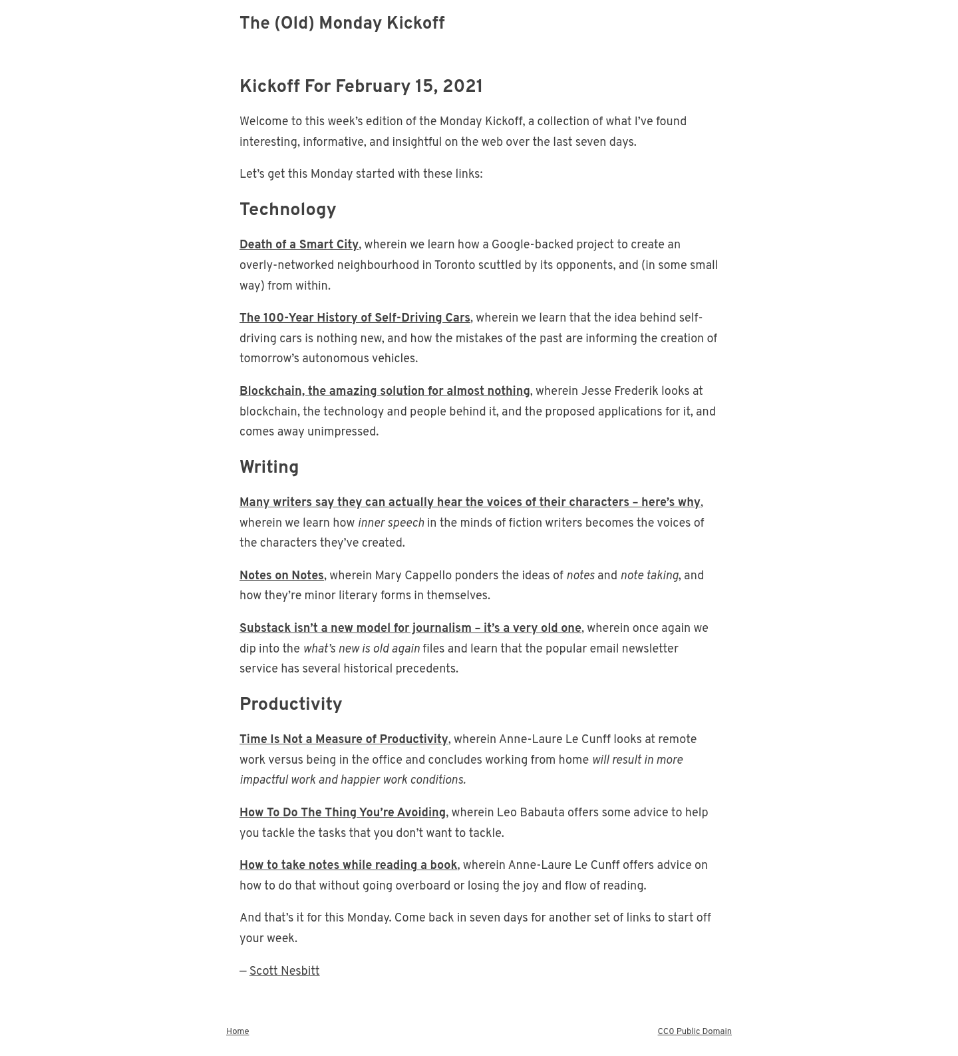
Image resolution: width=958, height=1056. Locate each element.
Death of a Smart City (299, 245)
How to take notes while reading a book (349, 866)
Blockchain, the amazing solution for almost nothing (385, 391)
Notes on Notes (282, 576)
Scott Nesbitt (284, 971)
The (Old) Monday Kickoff (342, 24)
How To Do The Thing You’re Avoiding (343, 813)
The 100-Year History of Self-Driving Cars (355, 318)
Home (237, 1032)
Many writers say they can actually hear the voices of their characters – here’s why (470, 503)
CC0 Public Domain (695, 1032)
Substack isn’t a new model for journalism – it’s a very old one (410, 629)
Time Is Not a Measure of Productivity (344, 740)
